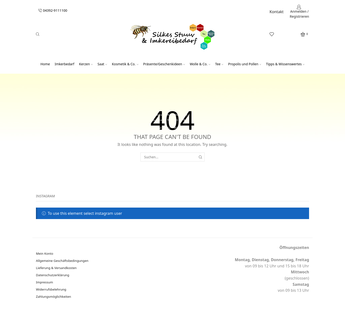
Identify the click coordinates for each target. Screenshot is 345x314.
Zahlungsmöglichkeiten (54, 298)
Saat (102, 64)
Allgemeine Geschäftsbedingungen (63, 261)
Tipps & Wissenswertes (285, 64)
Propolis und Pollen (244, 64)
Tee (219, 64)
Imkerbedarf (64, 64)
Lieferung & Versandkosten (57, 268)
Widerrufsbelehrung (52, 290)
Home (45, 64)
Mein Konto (45, 253)
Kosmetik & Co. (125, 64)
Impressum (45, 283)
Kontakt (277, 11)
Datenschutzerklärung (53, 276)
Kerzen (86, 64)
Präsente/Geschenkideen (164, 64)
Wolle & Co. (200, 64)
